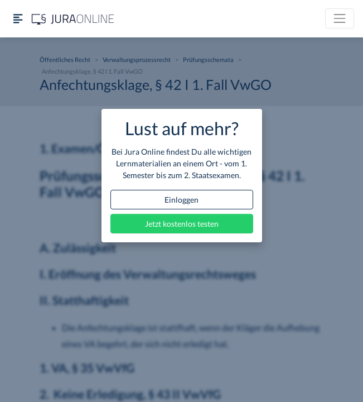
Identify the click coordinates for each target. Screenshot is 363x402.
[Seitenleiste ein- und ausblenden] (18, 18)
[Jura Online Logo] (73, 18)
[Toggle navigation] (339, 18)
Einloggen (181, 199)
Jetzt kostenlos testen (182, 223)
